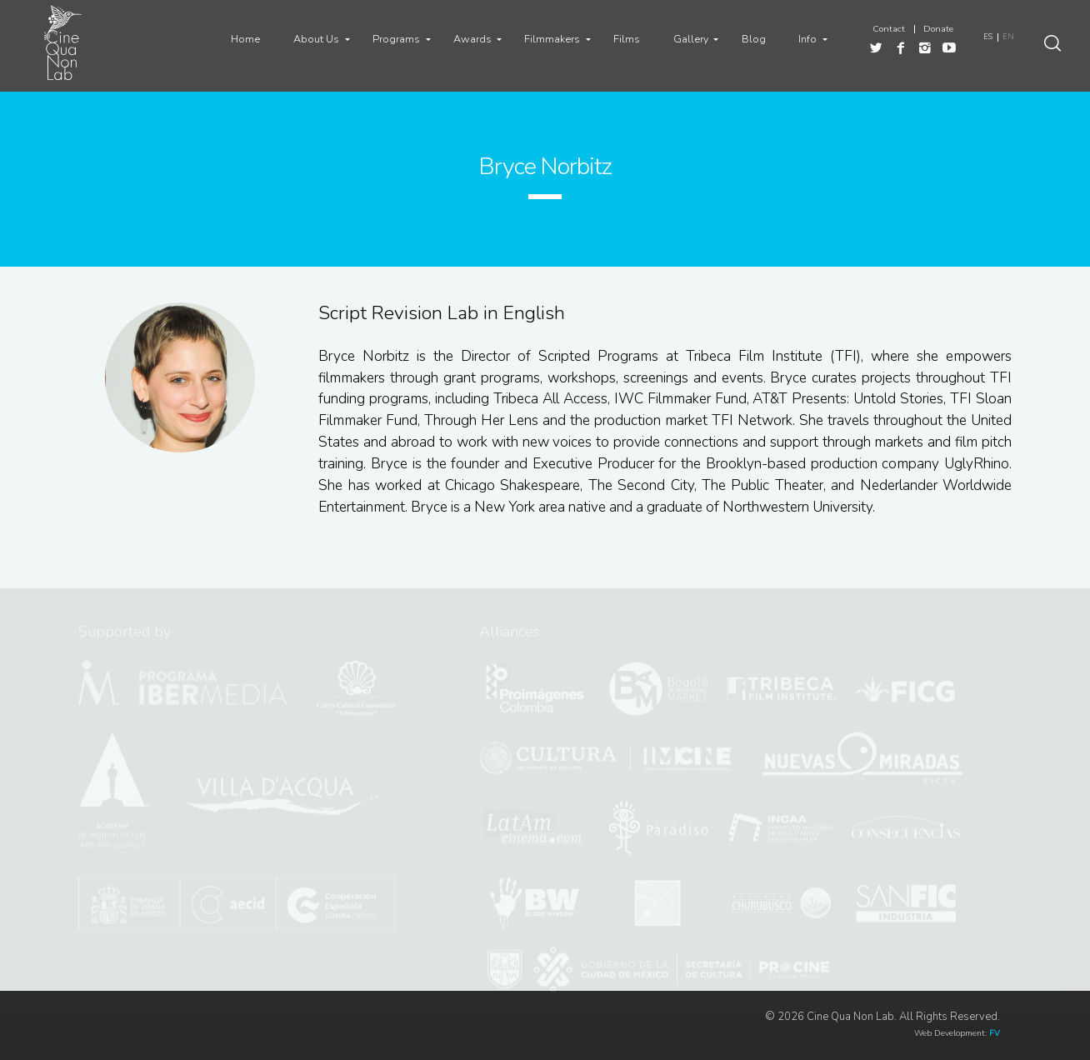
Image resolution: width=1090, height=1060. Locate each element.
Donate (938, 29)
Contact (888, 29)
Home (245, 39)
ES (987, 37)
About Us (316, 39)
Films (626, 39)
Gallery (690, 39)
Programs (396, 39)
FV (994, 1033)
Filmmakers (552, 39)
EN (1008, 37)
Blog (754, 39)
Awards (472, 39)
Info (807, 39)
